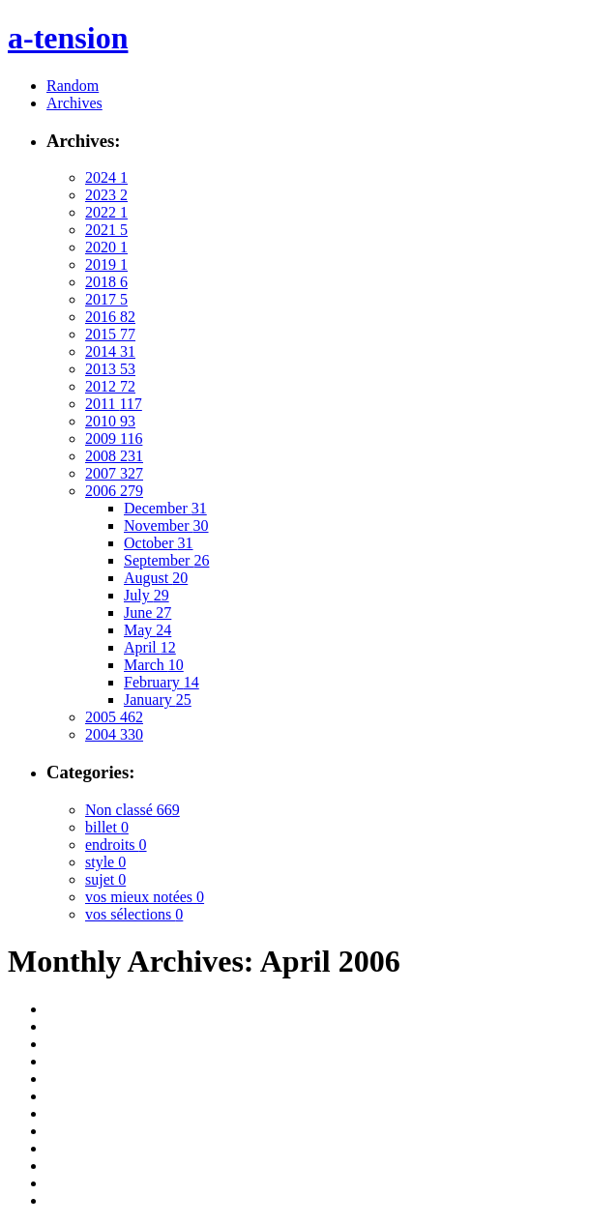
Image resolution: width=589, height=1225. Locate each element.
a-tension (68, 37)
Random (72, 85)
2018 (106, 282)
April (150, 647)
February (161, 682)
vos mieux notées (144, 897)
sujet (105, 879)
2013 (110, 369)
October (158, 543)
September (166, 560)
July (146, 595)
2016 (110, 316)
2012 (110, 386)
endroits (116, 844)
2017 (106, 299)
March (154, 664)
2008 (114, 456)
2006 (114, 490)
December (165, 508)
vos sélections (134, 914)
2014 (110, 351)
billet (107, 827)
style (105, 862)
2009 (113, 438)
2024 (106, 177)
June (147, 612)
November (166, 525)
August (156, 577)
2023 (106, 195)
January (157, 699)
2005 (114, 717)
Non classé (132, 810)
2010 (110, 421)
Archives (74, 103)
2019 (106, 264)
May (147, 630)
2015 (110, 334)
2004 (114, 734)
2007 (114, 473)
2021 (106, 229)
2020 (106, 247)
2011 (113, 403)
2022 (106, 212)
